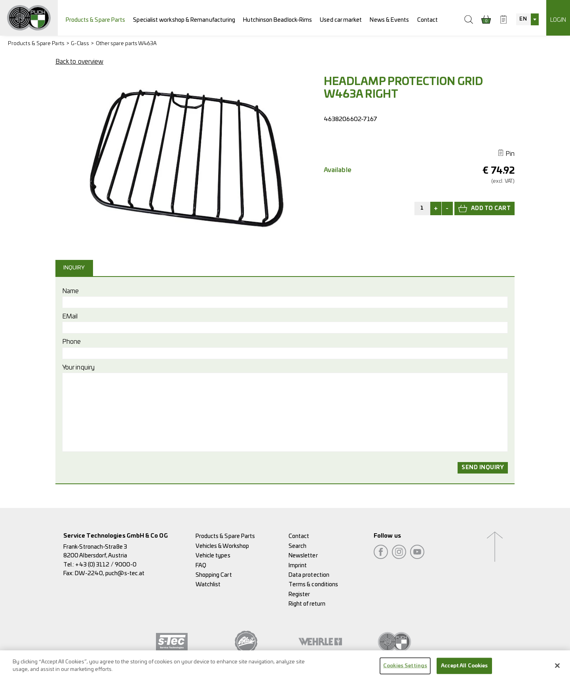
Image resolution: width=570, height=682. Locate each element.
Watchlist (208, 584)
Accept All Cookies (464, 671)
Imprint (298, 565)
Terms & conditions (313, 584)
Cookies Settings (405, 671)
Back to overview (79, 62)
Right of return (307, 604)
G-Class (80, 43)
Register (299, 594)
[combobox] (527, 19)
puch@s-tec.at (124, 573)
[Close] (557, 671)
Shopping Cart (214, 575)
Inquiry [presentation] (74, 268)
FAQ (201, 565)
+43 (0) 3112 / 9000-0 (106, 565)
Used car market (341, 20)
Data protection (309, 575)
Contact (427, 20)
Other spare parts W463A (126, 43)
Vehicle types (213, 556)
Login (558, 20)
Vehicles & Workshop (222, 546)
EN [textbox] (522, 19)
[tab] (75, 268)
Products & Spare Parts (95, 20)
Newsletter (303, 556)
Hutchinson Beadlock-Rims (277, 20)
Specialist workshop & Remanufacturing (184, 20)
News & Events (389, 20)
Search (297, 546)
